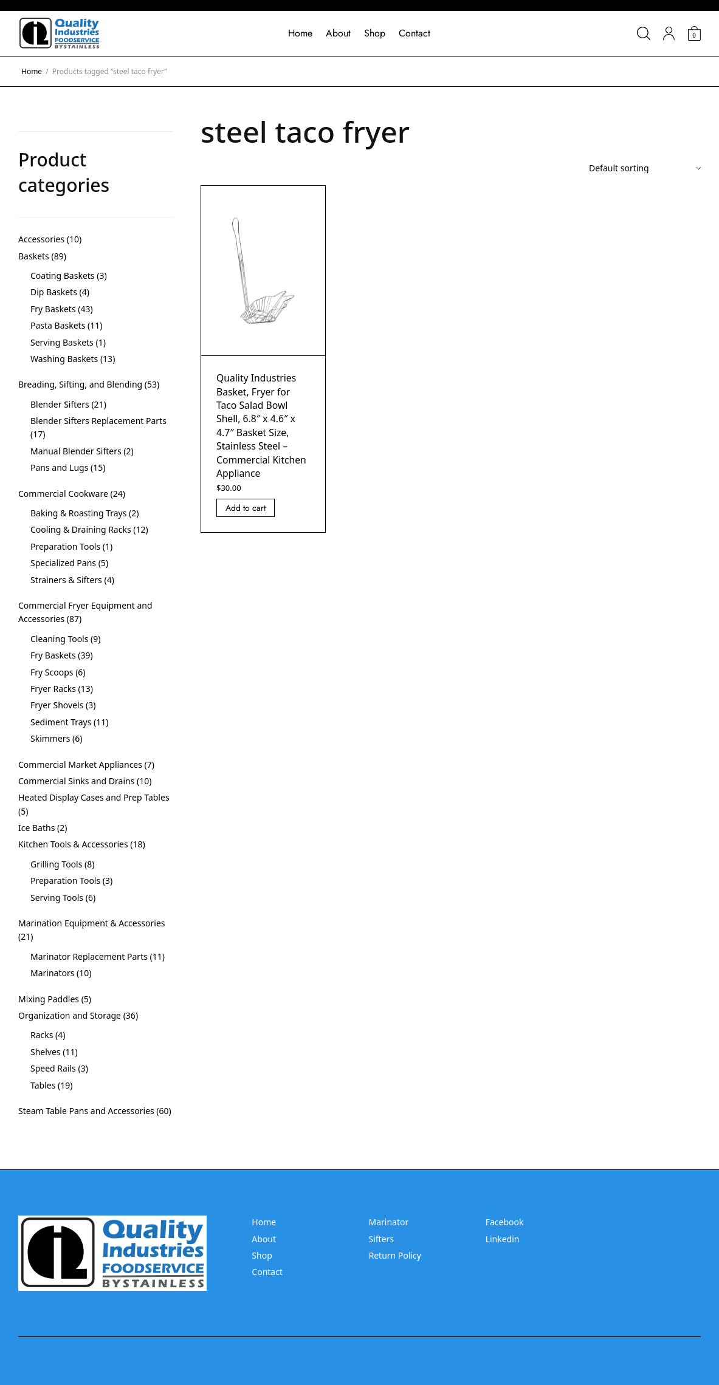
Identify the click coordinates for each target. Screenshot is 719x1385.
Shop (374, 33)
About (338, 33)
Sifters (381, 1239)
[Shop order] (645, 168)
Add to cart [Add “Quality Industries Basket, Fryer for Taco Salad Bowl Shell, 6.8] (245, 508)
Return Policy (394, 1255)
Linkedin (503, 1239)
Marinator (388, 1222)
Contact (414, 33)
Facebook (505, 1222)
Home (300, 33)
